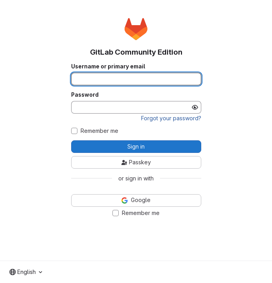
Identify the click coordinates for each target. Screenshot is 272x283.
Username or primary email (108, 66)
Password (85, 95)
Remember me (99, 131)
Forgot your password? (171, 118)
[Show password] (195, 107)
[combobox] (26, 272)
